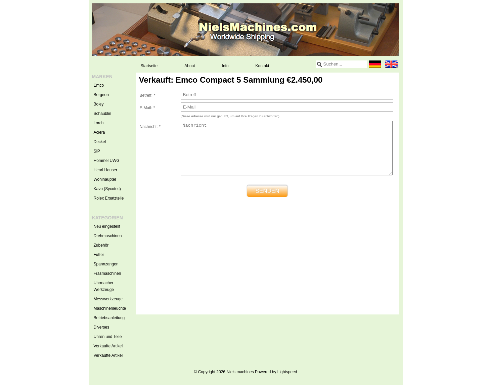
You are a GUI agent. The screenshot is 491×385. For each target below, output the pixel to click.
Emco (99, 85)
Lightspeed (287, 372)
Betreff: (147, 95)
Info (225, 65)
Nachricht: (150, 126)
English (391, 64)
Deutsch (375, 64)
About (189, 65)
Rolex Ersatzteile (109, 198)
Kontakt (262, 65)
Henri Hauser (106, 170)
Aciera (99, 132)
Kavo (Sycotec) (107, 188)
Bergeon (101, 94)
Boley (99, 104)
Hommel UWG (107, 160)
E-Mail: (147, 107)
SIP (97, 151)
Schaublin (102, 113)
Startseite (149, 65)
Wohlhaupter (105, 179)
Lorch (99, 123)
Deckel (100, 141)
